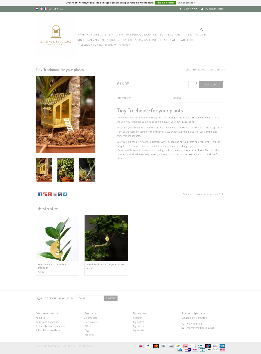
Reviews (178, 97)
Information (124, 97)
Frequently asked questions (50, 326)
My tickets (138, 326)
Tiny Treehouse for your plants (208, 69)
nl (37, 8)
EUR (51, 8)
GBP (56, 8)
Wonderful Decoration (141, 34)
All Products (110, 39)
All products (90, 317)
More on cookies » (186, 3)
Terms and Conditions (47, 322)
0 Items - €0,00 (189, 8)
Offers (87, 326)
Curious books (96, 34)
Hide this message (165, 3)
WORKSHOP (187, 39)
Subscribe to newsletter (48, 330)
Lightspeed (88, 346)
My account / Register (213, 8)
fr (45, 8)
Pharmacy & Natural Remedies (96, 45)
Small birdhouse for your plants (105, 264)
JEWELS (174, 39)
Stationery (116, 34)
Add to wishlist (190, 194)
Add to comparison (207, 194)
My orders (138, 322)
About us (40, 317)
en (41, 8)
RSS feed (89, 334)
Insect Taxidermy (197, 34)
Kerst (163, 39)
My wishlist (139, 330)
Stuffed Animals (88, 39)
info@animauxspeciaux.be (200, 327)
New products (92, 322)
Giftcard (124, 45)
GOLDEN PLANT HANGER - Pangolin (53, 266)
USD (61, 8)
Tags (87, 330)
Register (137, 317)
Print (221, 194)
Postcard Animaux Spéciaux (139, 39)
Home (80, 34)
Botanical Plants (171, 34)
